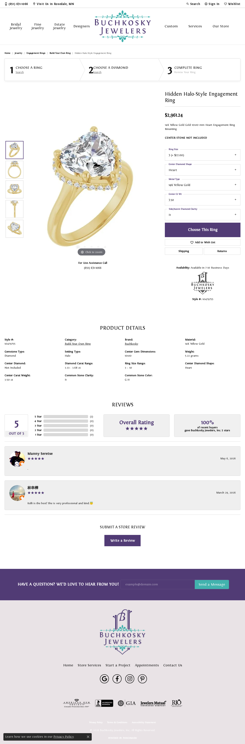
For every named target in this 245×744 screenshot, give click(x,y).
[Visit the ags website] (77, 703)
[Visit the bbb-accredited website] (104, 703)
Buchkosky (131, 343)
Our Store (221, 26)
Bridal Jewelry (16, 26)
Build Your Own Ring (60, 53)
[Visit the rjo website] (176, 703)
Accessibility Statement (144, 722)
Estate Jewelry (59, 26)
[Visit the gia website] (127, 703)
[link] (16, 4)
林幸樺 (32, 488)
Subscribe (212, 584)
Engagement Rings (35, 53)
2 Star (38, 430)
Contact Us (172, 665)
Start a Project (118, 665)
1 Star (38, 434)
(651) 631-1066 (92, 267)
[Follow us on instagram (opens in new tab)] (129, 678)
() (91, 416)
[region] (91, 189)
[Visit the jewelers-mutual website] (153, 703)
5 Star (38, 416)
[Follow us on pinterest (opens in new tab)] (142, 678)
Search (20, 72)
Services (195, 26)
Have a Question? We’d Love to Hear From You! (68, 584)
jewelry (18, 53)
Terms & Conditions (117, 722)
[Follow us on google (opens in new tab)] (104, 678)
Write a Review (122, 540)
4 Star (38, 421)
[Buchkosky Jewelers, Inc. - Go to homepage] (122, 632)
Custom (171, 26)
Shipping (183, 251)
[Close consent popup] (88, 736)
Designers (81, 26)
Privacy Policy (96, 722)
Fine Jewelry (37, 26)
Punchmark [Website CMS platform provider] (130, 738)
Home (7, 53)
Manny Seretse (40, 453)
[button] (193, 4)
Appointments (147, 665)
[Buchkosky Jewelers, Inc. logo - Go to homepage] (122, 26)
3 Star (38, 425)
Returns (222, 251)
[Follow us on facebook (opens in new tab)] (117, 678)
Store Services (89, 665)
